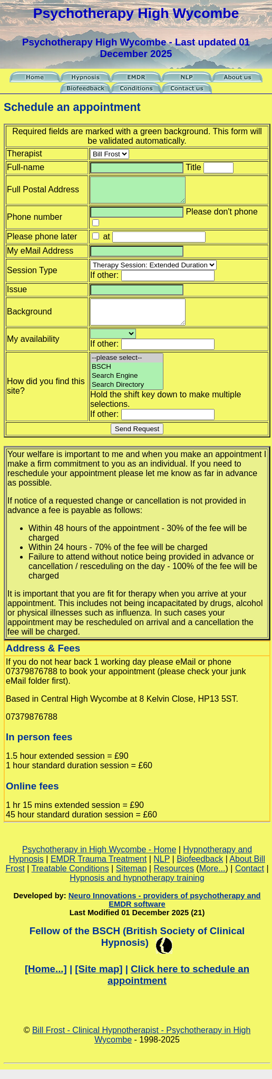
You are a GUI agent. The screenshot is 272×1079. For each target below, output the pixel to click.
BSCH (127, 376)
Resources (173, 877)
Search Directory (127, 394)
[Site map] (98, 978)
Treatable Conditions (70, 877)
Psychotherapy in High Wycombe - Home (99, 858)
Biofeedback (200, 868)
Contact (249, 877)
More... (212, 877)
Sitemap (131, 877)
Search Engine (127, 385)
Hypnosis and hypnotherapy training (137, 887)
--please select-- (113, 343)
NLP (161, 868)
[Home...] (46, 978)
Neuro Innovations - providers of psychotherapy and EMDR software (165, 909)
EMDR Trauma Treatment (99, 868)
